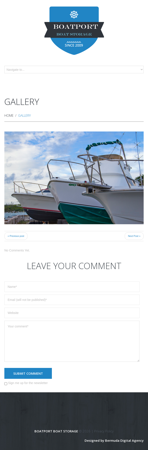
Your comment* (71, 341)
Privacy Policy (104, 431)
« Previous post (16, 236)
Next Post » (134, 236)
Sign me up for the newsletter (26, 383)
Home (9, 115)
